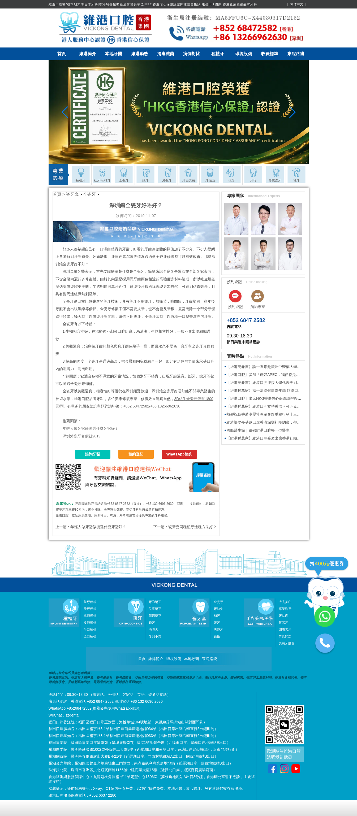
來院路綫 (295, 53)
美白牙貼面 (287, 643)
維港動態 (139, 53)
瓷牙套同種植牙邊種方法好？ (192, 527)
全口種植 (90, 636)
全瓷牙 (89, 194)
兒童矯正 (155, 609)
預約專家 (257, 307)
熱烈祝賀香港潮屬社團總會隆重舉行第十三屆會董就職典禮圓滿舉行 (282, 414)
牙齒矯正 (155, 602)
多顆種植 (90, 622)
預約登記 (135, 454)
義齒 (217, 636)
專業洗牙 (285, 609)
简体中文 (296, 4)
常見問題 (285, 636)
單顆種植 (90, 616)
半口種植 (90, 629)
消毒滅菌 (165, 53)
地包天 (153, 629)
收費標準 (269, 53)
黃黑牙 (283, 622)
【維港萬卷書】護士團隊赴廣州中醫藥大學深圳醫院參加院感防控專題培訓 (287, 366)
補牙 (217, 616)
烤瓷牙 (218, 629)
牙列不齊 (155, 636)
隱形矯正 (155, 616)
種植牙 (217, 53)
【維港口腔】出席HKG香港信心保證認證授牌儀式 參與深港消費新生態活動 (288, 398)
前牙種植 (90, 602)
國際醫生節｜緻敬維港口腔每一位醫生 (258, 430)
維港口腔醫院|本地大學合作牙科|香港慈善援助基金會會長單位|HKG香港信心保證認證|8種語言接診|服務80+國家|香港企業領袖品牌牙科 (153, 4)
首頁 (61, 53)
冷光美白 (285, 602)
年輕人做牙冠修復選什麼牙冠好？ (90, 428)
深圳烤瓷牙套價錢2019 (82, 436)
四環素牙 (285, 629)
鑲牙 (217, 622)
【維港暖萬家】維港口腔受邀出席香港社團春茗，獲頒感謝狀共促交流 (284, 438)
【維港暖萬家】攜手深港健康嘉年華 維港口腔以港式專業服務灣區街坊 (284, 390)
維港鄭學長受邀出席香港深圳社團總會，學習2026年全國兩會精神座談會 (286, 422)
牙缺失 (218, 609)
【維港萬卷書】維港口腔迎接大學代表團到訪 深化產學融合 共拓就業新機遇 (288, 382)
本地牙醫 (113, 53)
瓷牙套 (72, 194)
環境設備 (243, 53)
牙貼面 (283, 616)
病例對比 (191, 53)
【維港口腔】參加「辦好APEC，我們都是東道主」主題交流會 (277, 374)
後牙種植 (90, 609)
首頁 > (59, 194)
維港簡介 (87, 53)
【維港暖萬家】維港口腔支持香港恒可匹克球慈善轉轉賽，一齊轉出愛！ (285, 406)
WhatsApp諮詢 (179, 454)
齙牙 (152, 622)
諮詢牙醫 (92, 454)
